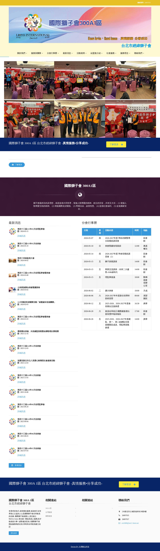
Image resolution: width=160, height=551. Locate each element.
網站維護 (14, 533)
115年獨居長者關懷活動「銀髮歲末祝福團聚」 (37, 302)
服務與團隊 (36, 53)
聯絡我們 (138, 53)
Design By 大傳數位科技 (80, 547)
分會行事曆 (52, 53)
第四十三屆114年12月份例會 (29, 346)
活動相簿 (81, 53)
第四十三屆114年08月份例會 (29, 434)
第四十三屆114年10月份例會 (29, 390)
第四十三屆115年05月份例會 (29, 244)
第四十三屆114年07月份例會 (29, 448)
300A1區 (49, 508)
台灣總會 (49, 512)
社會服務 (110, 53)
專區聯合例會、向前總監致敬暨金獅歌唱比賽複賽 (38, 331)
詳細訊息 (22, 236)
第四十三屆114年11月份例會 (29, 375)
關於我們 (21, 53)
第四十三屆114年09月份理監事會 (31, 404)
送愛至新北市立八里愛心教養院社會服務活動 (36, 361)
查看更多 (16, 465)
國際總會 (49, 516)
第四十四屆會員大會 (26, 258)
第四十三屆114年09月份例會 (29, 419)
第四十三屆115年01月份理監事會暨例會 (34, 317)
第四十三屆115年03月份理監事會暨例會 (34, 273)
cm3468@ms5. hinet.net (128, 523)
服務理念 (124, 53)
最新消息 (67, 53)
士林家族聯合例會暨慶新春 (29, 287)
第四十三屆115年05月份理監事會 (31, 229)
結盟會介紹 (96, 53)
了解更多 (116, 144)
